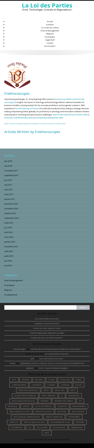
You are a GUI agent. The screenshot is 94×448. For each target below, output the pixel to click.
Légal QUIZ (50, 40)
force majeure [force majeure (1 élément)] (48, 396)
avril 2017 (8, 189)
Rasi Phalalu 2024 (79, 114)
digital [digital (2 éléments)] (78, 385)
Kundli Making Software (27, 108)
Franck (12, 363)
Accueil (50, 21)
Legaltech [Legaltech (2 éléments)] (62, 406)
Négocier (50, 33)
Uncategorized (10, 294)
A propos (50, 24)
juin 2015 (8, 260)
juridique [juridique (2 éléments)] (12, 406)
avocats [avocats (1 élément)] (25, 380)
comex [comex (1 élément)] (79, 380)
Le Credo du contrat (50, 27)
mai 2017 (8, 185)
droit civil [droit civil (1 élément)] (60, 390)
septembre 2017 (11, 175)
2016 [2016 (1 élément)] (14, 380)
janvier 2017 (9, 199)
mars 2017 (8, 194)
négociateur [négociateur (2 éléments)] (78, 412)
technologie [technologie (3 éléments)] (59, 428)
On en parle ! (50, 46)
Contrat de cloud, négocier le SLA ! (47, 328)
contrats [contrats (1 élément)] (65, 385)
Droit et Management (50, 30)
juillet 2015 (8, 256)
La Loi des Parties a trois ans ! (47, 319)
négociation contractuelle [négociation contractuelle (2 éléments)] (27, 417)
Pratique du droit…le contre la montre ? (47, 338)
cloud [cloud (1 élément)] (51, 380)
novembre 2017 (11, 170)
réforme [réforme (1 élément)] (80, 422)
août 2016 (8, 222)
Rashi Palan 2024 (60, 114)
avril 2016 (8, 232)
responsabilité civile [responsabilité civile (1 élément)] (60, 422)
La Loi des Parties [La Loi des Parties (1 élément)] (43, 406)
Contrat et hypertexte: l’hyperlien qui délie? (47, 333)
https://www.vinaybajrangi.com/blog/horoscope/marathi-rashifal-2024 (35, 123)
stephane (30, 368)
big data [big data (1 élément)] (39, 380)
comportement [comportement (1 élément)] (19, 385)
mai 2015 (8, 265)
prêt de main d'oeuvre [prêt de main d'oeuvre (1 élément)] (34, 422)
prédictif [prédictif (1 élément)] (14, 422)
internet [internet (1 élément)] (45, 401)
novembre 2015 (11, 246)
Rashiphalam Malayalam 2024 (49, 117)
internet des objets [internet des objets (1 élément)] (63, 401)
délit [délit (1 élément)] (72, 390)
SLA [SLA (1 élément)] (29, 428)
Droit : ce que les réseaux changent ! (53, 368)
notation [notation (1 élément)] (61, 412)
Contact (50, 43)
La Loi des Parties (47, 5)
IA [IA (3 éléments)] (62, 396)
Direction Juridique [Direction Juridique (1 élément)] (28, 390)
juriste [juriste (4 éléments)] (26, 406)
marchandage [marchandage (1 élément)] (79, 406)
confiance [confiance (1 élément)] (37, 385)
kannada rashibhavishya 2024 (18, 117)
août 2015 (8, 251)
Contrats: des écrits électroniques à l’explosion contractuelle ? (55, 349)
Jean (32, 358)
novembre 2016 (11, 208)
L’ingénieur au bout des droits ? (47, 323)
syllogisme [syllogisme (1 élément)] (42, 428)
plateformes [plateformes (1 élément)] (74, 417)
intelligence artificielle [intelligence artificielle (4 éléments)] (23, 401)
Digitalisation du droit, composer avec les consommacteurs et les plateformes (52, 363)
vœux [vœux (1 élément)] (46, 433)
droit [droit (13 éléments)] (46, 390)
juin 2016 (8, 227)
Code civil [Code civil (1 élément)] (65, 380)
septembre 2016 (11, 218)
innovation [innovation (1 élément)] (73, 396)
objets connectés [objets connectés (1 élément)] (54, 417)
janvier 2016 (9, 241)
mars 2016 (8, 237)
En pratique (50, 37)
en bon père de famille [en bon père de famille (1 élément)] (25, 396)
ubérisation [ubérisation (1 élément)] (76, 428)
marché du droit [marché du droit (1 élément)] (43, 412)
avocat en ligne (19, 349)
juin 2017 (8, 180)
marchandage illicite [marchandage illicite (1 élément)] (20, 412)
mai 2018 (8, 166)
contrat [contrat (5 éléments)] (51, 385)
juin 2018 (8, 161)
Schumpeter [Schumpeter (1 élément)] (16, 428)
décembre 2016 (11, 203)
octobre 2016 (10, 213)
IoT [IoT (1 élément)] (80, 401)
